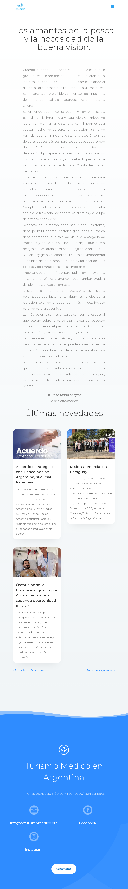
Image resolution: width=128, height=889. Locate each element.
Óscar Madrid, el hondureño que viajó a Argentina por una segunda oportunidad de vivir (36, 595)
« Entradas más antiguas (29, 670)
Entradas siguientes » (100, 670)
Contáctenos (64, 868)
